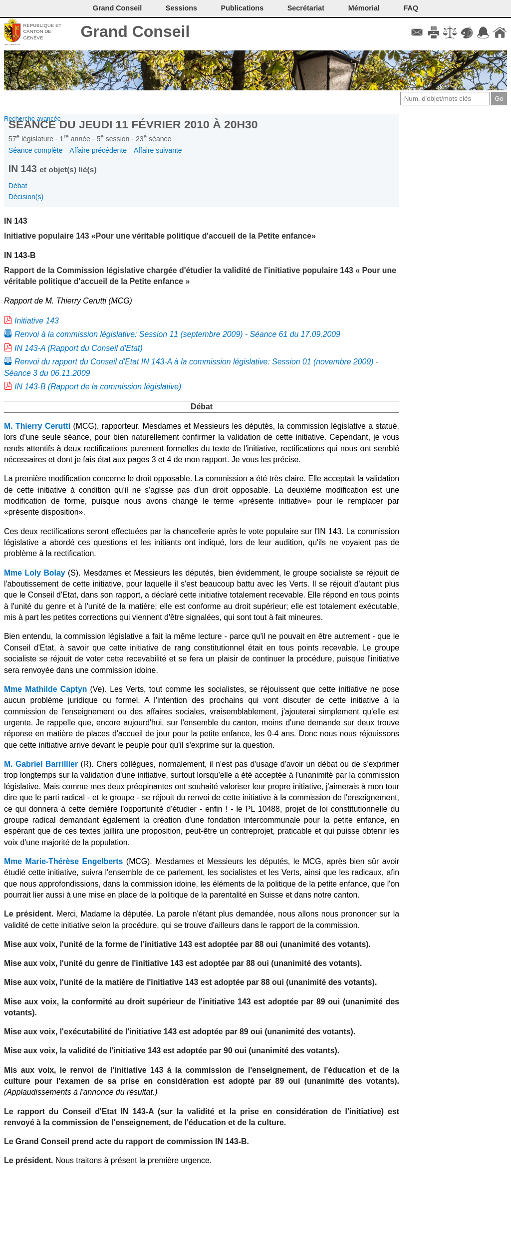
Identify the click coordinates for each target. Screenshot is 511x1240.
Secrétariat (305, 8)
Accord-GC (483, 32)
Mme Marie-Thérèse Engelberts (63, 861)
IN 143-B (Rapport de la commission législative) (97, 386)
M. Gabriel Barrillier (41, 764)
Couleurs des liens (467, 32)
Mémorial (364, 8)
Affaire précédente (98, 150)
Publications (242, 8)
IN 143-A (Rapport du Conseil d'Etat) (78, 348)
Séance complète (35, 150)
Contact (417, 32)
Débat (17, 186)
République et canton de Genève (42, 31)
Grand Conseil (135, 31)
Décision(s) (25, 197)
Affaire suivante (158, 150)
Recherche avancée (32, 118)
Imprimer (433, 32)
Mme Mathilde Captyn (45, 689)
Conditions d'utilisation (450, 32)
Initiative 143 (36, 320)
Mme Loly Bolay (34, 573)
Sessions (181, 8)
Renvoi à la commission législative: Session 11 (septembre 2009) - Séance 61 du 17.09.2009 (177, 334)
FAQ (411, 8)
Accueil (500, 32)
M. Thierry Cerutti (37, 426)
